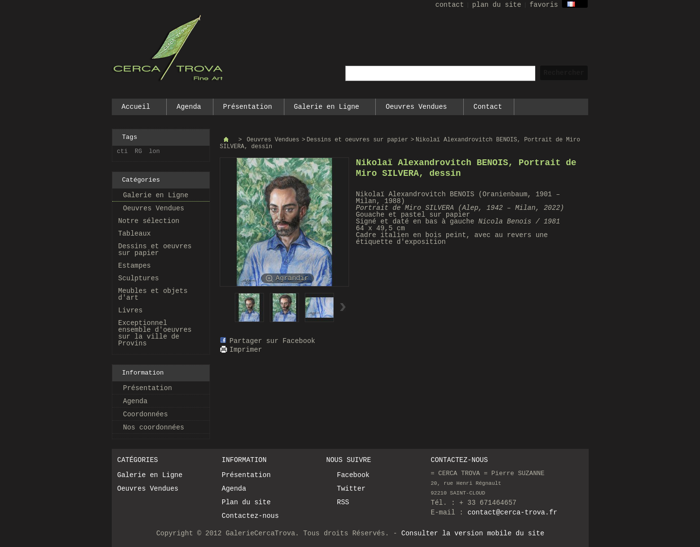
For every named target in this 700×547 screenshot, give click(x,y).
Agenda (188, 107)
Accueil (136, 109)
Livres (130, 310)
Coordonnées (145, 414)
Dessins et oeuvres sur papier (155, 249)
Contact (487, 107)
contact (450, 5)
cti (122, 151)
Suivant (343, 307)
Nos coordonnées (153, 427)
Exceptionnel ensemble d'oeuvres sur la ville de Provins (155, 333)
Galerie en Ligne (327, 109)
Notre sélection (148, 221)
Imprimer (245, 350)
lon (154, 151)
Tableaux (134, 234)
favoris (543, 5)
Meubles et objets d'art (153, 294)
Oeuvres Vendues (416, 109)
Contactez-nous (250, 516)
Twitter (351, 489)
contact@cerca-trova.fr (513, 512)
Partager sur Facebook (272, 341)
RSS (343, 502)
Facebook (353, 475)
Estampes (134, 266)
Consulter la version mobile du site (473, 533)
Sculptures (138, 278)
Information (143, 372)
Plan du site (246, 502)
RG (138, 151)
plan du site (496, 5)
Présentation (247, 107)
